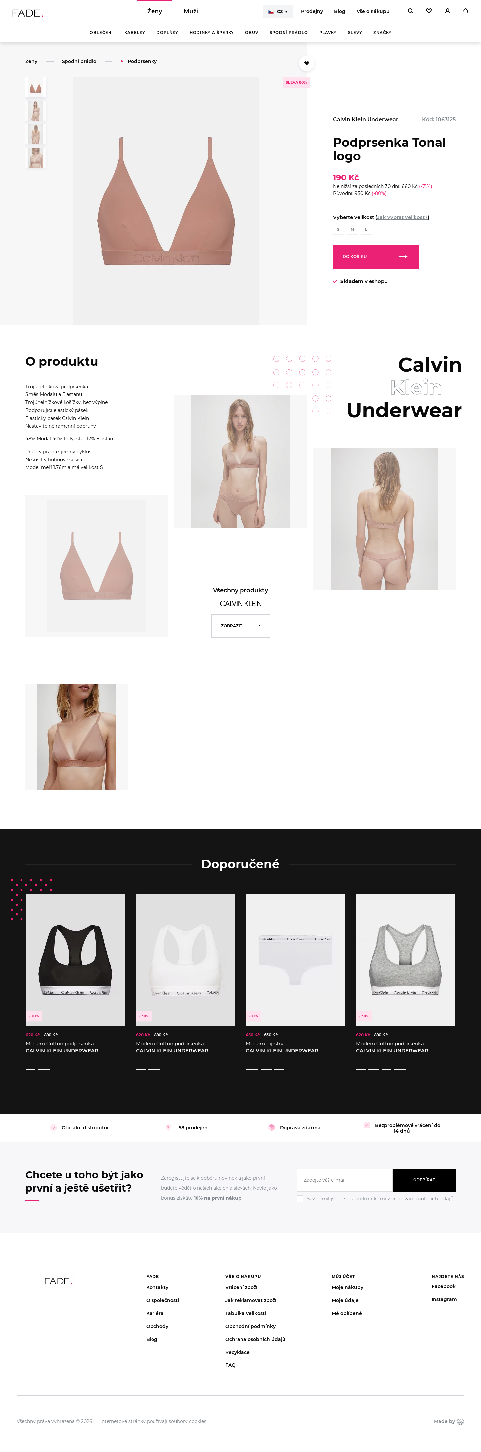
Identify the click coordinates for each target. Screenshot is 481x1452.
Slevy (355, 36)
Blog (339, 13)
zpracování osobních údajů (421, 1189)
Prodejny (312, 13)
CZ (275, 13)
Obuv (251, 36)
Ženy (154, 13)
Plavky (328, 36)
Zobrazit (231, 629)
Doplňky (167, 36)
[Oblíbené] (428, 13)
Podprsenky (142, 65)
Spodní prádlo (289, 36)
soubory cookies (187, 1412)
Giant (460, 1412)
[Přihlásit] (447, 13)
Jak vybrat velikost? (402, 221)
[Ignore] (376, 1194)
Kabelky (134, 36)
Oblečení (101, 36)
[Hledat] (410, 13)
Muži (191, 13)
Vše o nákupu (373, 13)
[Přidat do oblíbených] (306, 67)
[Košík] (465, 13)
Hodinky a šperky (212, 36)
